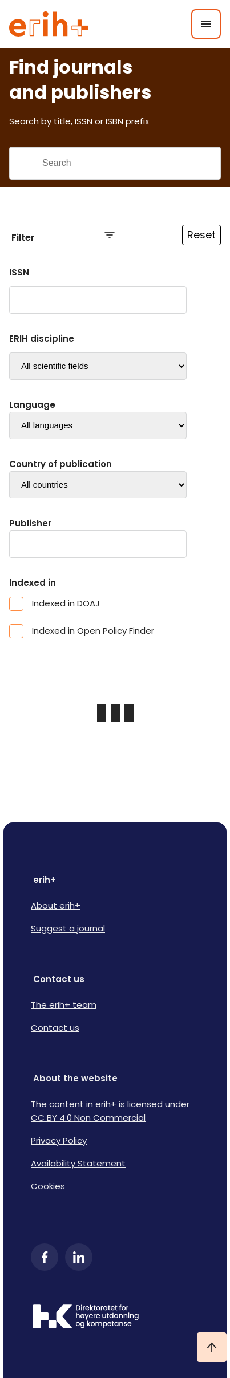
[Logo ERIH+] (48, 24)
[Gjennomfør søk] (25, 163)
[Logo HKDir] (115, 1317)
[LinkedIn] (78, 1257)
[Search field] (130, 163)
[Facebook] (44, 1257)
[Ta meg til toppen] (212, 1347)
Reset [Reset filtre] (201, 235)
